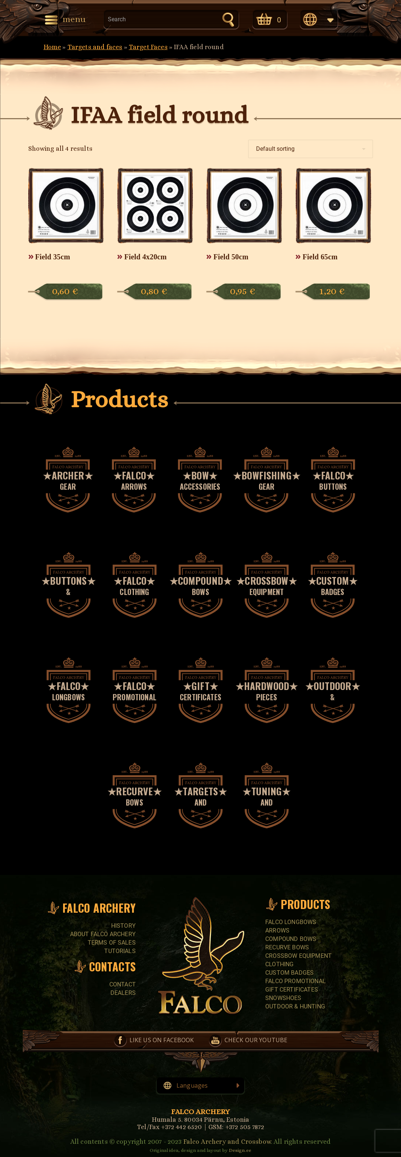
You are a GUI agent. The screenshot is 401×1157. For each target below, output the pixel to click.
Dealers (123, 992)
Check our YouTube (256, 1040)
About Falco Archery (103, 934)
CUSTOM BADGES (289, 972)
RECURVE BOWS (287, 947)
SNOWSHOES (283, 997)
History (123, 925)
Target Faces (148, 47)
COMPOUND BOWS (290, 938)
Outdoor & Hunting (295, 1006)
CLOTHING (279, 964)
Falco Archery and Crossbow (227, 1141)
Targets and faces (95, 47)
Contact (122, 984)
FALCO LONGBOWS (290, 922)
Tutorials (119, 951)
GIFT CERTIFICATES (291, 989)
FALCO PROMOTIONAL (295, 981)
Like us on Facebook (162, 1040)
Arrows (277, 930)
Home (52, 47)
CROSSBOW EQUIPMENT (298, 955)
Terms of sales (112, 942)
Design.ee (240, 1150)
